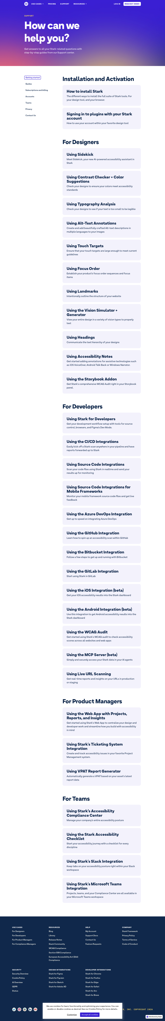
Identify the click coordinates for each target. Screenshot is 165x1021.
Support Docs (91, 935)
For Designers (18, 931)
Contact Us (30, 115)
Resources (80, 4)
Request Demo (132, 4)
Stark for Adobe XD (57, 986)
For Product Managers (22, 940)
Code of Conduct (130, 944)
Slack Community (57, 944)
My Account (90, 931)
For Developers (19, 935)
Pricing (52, 4)
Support (64, 4)
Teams (28, 103)
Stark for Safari (92, 986)
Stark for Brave (92, 995)
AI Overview (17, 982)
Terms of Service (129, 940)
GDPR (14, 986)
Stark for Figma (56, 974)
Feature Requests (93, 944)
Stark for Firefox (92, 978)
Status (15, 991)
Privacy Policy (128, 935)
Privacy (28, 109)
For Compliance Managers (24, 944)
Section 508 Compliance (60, 952)
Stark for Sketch (56, 982)
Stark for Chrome (93, 974)
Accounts (29, 96)
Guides (28, 84)
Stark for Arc (91, 991)
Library (52, 935)
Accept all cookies (90, 1014)
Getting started (32, 77)
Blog (51, 931)
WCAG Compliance (57, 948)
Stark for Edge (91, 982)
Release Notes (55, 940)
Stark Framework (130, 931)
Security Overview (20, 974)
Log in (117, 4)
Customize (72, 1014)
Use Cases (37, 4)
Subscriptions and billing (36, 90)
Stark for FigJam (56, 978)
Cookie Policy (95, 1009)
